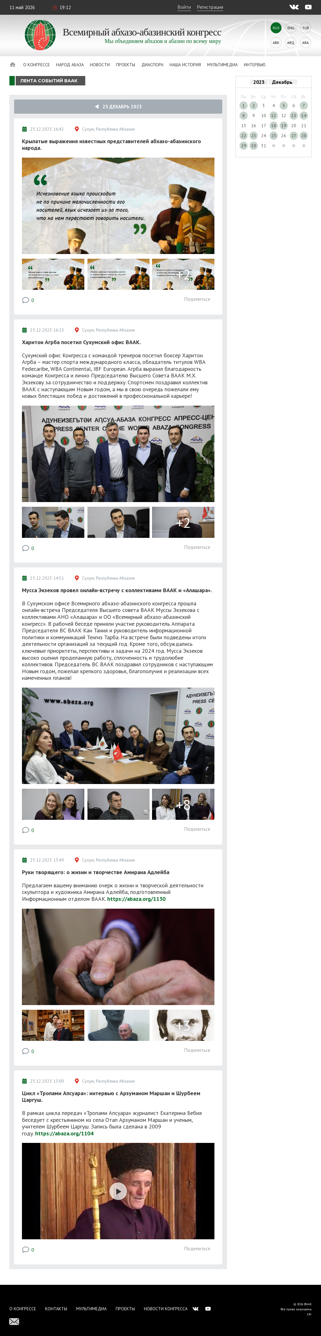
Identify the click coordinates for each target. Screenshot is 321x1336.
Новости (100, 65)
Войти (184, 7)
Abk (276, 42)
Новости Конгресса (165, 1309)
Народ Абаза (70, 65)
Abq (290, 42)
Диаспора (152, 65)
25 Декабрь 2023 (118, 107)
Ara (305, 42)
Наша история (185, 65)
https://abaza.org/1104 (64, 1133)
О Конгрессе (36, 65)
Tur (305, 27)
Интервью (255, 65)
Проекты (125, 65)
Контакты (56, 1309)
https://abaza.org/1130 (136, 898)
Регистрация (210, 7)
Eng (290, 27)
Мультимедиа (222, 65)
